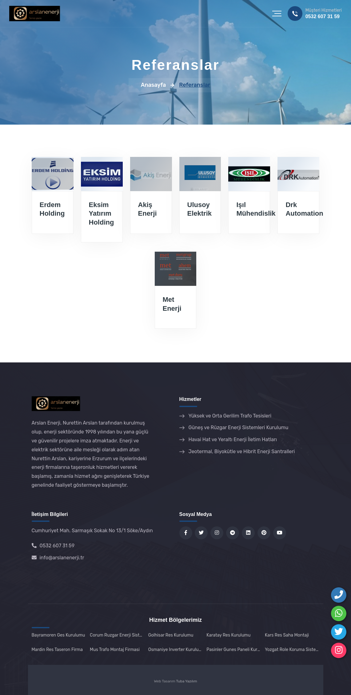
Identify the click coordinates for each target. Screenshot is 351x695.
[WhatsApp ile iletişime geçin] (338, 613)
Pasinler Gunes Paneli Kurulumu (233, 649)
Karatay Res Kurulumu (228, 635)
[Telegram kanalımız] (232, 532)
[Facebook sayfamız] (185, 532)
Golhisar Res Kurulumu (170, 635)
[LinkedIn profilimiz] (248, 532)
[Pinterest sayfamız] (263, 532)
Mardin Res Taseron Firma (57, 649)
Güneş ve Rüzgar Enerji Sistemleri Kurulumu (239, 427)
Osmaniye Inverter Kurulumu (175, 649)
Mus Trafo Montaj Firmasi (115, 649)
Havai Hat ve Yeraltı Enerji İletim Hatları (233, 439)
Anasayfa (153, 85)
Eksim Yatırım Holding (101, 213)
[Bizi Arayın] (338, 595)
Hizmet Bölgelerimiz (175, 620)
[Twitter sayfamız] (201, 532)
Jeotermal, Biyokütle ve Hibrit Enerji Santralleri (242, 451)
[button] (276, 13)
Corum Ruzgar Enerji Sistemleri (117, 635)
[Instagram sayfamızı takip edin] (338, 650)
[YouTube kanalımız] (279, 532)
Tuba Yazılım (186, 681)
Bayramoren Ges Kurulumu (58, 635)
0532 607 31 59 (322, 16)
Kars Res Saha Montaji (287, 635)
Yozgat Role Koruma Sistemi (292, 649)
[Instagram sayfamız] (216, 532)
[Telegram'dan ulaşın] (338, 632)
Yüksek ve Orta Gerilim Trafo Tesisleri (230, 416)
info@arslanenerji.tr (58, 558)
